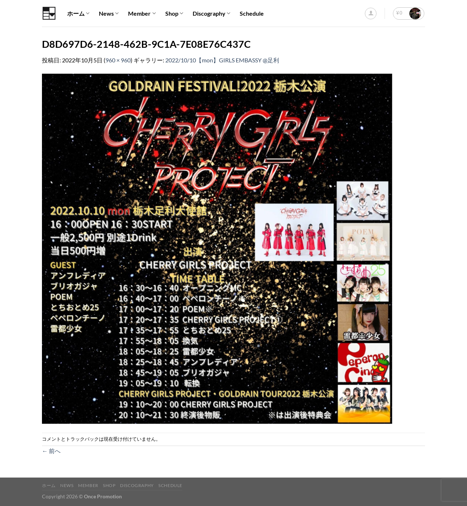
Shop (174, 13)
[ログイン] (371, 13)
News (109, 13)
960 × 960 (118, 60)
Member (141, 13)
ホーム (78, 13)
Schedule (252, 13)
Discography (211, 13)
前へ (51, 450)
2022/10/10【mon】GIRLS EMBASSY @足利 (222, 60)
